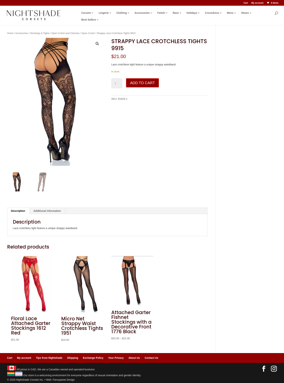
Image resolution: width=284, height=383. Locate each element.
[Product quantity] (116, 83)
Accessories (142, 13)
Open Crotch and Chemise (65, 33)
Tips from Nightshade (49, 357)
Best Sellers (88, 19)
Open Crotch (88, 33)
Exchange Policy (93, 357)
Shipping (72, 357)
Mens (230, 13)
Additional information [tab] (47, 210)
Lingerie (104, 13)
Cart (246, 3)
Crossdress (212, 13)
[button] (97, 43)
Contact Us (151, 357)
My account (257, 3)
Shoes (245, 13)
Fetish (161, 13)
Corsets (86, 13)
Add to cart (142, 83)
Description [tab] (18, 210)
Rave (176, 13)
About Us (134, 357)
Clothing (121, 13)
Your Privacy (116, 357)
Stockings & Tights (39, 33)
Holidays (192, 13)
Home (10, 33)
